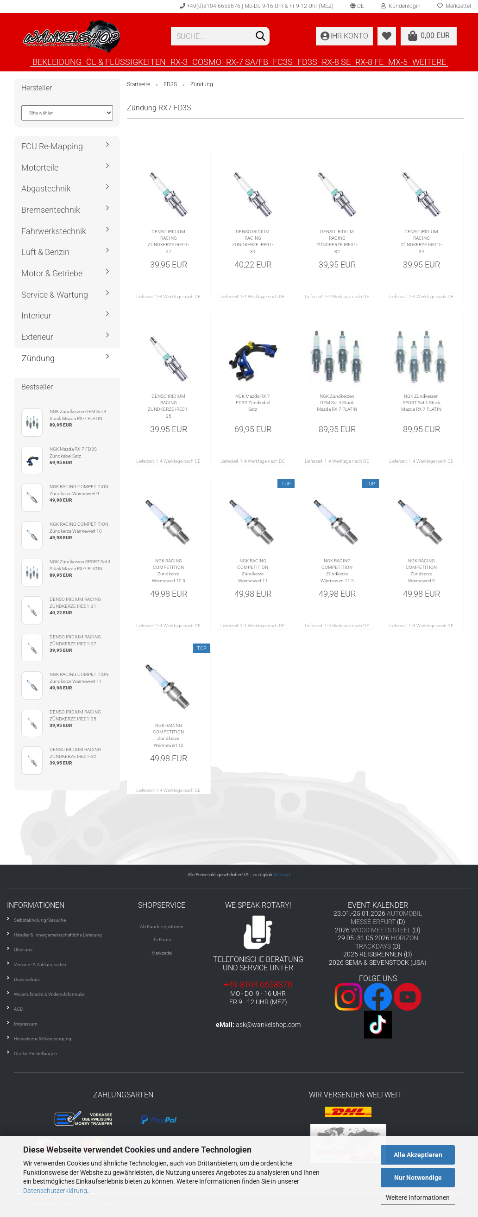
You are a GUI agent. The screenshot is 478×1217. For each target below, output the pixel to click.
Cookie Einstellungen (35, 1053)
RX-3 (179, 61)
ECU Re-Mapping (52, 146)
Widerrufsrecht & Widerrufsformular (49, 994)
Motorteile (39, 167)
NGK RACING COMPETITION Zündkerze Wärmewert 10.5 (168, 570)
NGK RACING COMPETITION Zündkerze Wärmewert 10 (168, 735)
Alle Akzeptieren (418, 1155)
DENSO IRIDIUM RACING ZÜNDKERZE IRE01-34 (421, 241)
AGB (18, 1009)
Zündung (38, 358)
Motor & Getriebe (51, 273)
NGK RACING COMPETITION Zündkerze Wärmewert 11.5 (337, 570)
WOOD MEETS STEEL (381, 930)
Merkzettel (161, 953)
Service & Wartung (54, 294)
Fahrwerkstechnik (53, 231)
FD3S (307, 61)
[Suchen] (261, 36)
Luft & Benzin (45, 252)
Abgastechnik (46, 188)
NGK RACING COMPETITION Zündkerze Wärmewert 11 (252, 570)
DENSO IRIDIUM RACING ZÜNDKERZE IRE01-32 (337, 241)
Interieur (36, 315)
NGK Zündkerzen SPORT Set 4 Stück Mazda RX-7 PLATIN (421, 403)
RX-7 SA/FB (247, 61)
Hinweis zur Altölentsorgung (42, 1038)
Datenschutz (27, 979)
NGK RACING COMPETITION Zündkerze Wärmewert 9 (421, 570)
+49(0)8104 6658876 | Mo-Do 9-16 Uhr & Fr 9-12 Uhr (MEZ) (256, 6)
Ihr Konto (161, 939)
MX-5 (398, 61)
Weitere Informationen (418, 1197)
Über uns (23, 949)
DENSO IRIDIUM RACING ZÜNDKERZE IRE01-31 (252, 241)
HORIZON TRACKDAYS (386, 942)
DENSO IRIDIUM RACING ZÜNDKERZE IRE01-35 (168, 406)
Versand (281, 874)
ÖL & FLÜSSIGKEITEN (126, 61)
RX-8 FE (369, 61)
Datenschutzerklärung (55, 1190)
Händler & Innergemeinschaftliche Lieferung (58, 934)
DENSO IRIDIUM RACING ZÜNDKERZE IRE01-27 (168, 241)
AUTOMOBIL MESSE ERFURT (386, 917)
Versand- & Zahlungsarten (40, 964)
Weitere (429, 61)
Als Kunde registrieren (161, 926)
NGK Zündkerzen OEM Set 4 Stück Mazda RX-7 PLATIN (337, 403)
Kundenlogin (401, 6)
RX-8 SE (336, 61)
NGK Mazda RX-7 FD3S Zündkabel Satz (252, 403)
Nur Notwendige (418, 1177)
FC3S (283, 61)
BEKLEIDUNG (57, 61)
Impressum (26, 1023)
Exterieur (37, 337)
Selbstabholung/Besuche (40, 920)
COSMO (206, 61)
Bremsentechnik (50, 210)
